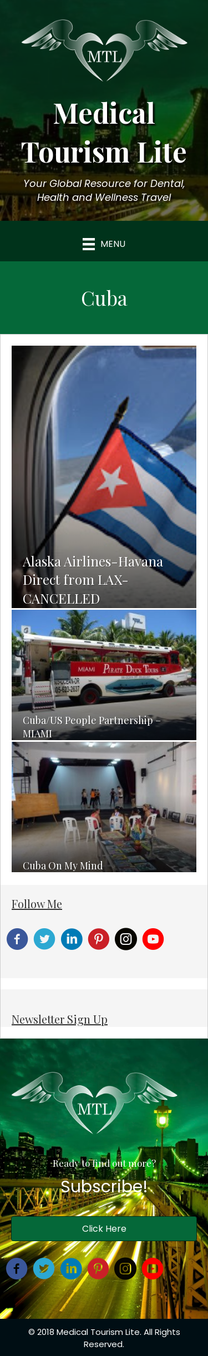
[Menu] (104, 244)
